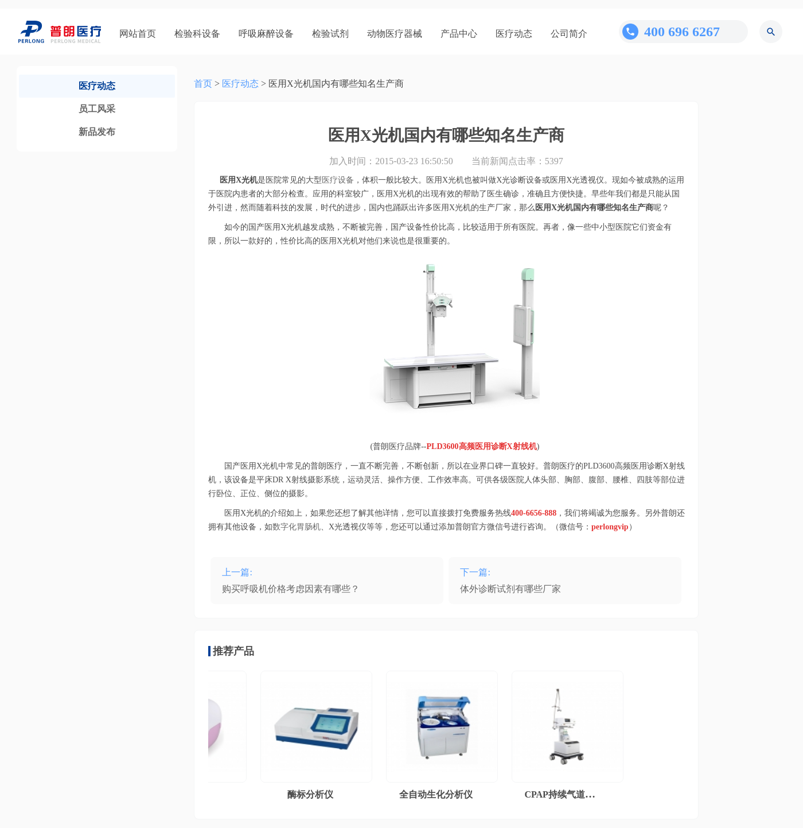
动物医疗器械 (394, 33)
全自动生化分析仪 (438, 794)
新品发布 (97, 132)
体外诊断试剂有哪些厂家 (510, 589)
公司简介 (569, 33)
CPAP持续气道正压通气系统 (584, 794)
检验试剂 (330, 33)
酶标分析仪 (313, 794)
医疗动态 (514, 33)
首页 (203, 83)
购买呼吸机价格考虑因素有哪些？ (291, 589)
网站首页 (137, 33)
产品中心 (459, 33)
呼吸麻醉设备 (266, 33)
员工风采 (97, 109)
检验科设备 (197, 33)
